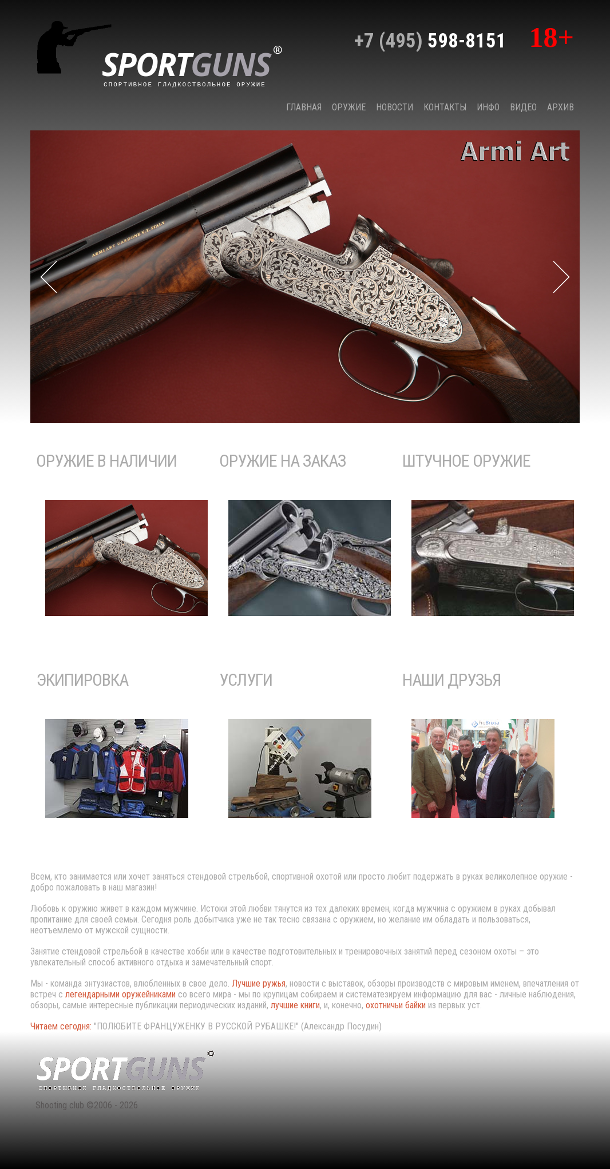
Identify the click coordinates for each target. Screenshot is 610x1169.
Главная (304, 107)
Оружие (349, 107)
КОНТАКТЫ (444, 107)
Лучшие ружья (259, 983)
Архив (560, 107)
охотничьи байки (396, 1005)
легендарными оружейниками (120, 994)
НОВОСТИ (394, 107)
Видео (523, 107)
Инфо (488, 107)
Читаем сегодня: (62, 1026)
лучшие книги (295, 1005)
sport (192, 65)
